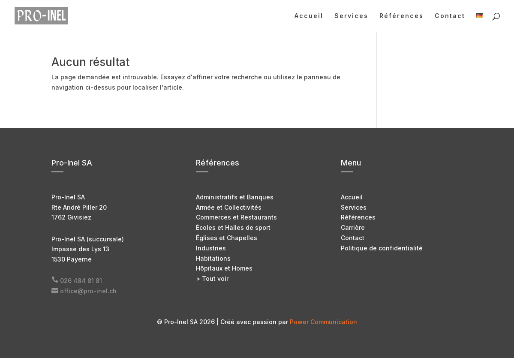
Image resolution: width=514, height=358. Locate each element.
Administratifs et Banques (235, 197)
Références (401, 16)
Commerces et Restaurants (236, 217)
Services (351, 16)
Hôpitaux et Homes (224, 268)
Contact (450, 16)
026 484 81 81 (81, 280)
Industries (211, 248)
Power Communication (323, 321)
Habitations (213, 258)
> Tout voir (212, 278)
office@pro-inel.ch (88, 291)
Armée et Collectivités (229, 207)
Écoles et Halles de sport (233, 227)
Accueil (309, 16)
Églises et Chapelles (226, 237)
